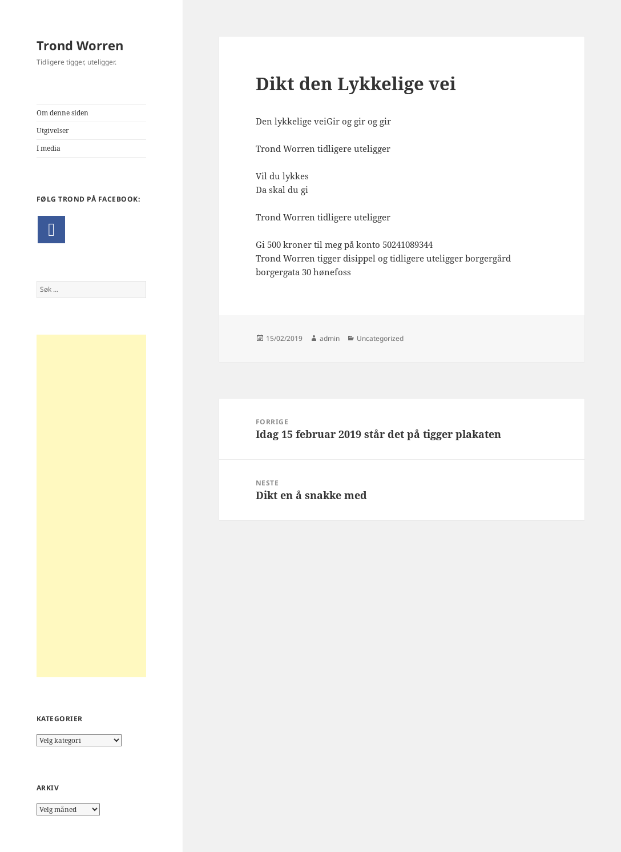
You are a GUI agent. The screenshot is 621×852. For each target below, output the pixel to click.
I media (49, 148)
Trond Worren (80, 45)
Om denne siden (62, 113)
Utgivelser (53, 130)
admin (330, 338)
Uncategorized (380, 338)
